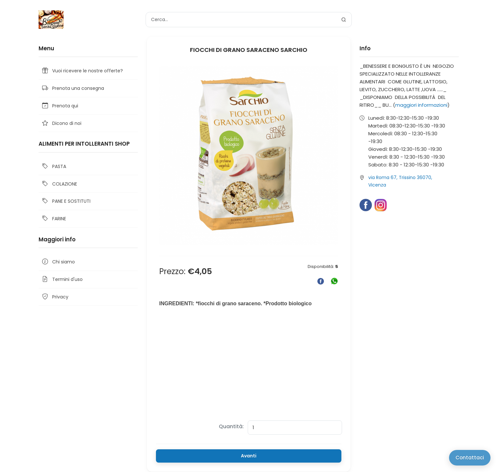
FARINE (53, 219)
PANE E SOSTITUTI (65, 201)
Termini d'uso (62, 279)
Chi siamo (58, 262)
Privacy (54, 297)
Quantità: (231, 426)
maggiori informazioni (421, 105)
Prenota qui (59, 106)
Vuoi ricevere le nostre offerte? (82, 71)
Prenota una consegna (72, 88)
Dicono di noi (61, 123)
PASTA (53, 166)
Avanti (248, 456)
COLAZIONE (59, 183)
